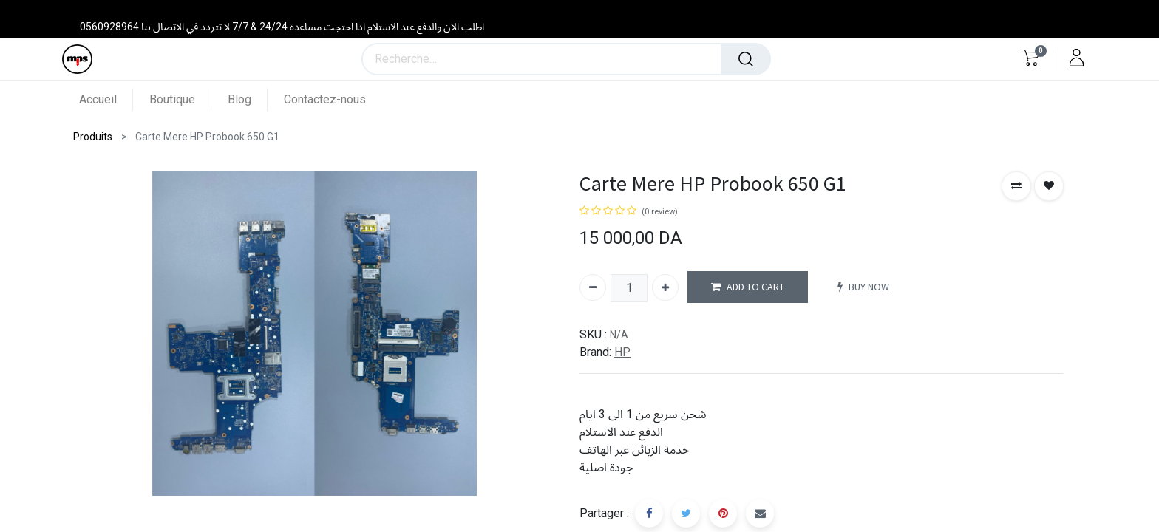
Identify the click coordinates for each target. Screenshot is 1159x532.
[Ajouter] (665, 287)
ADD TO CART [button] (747, 287)
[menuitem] (106, 99)
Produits (92, 137)
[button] (1016, 186)
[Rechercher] (746, 59)
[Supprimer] (593, 287)
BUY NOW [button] (863, 287)
